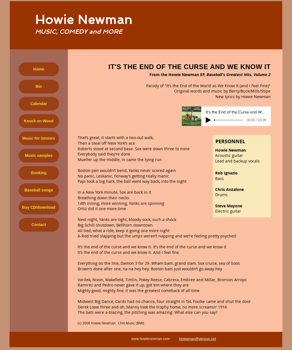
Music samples (39, 155)
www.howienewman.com (150, 339)
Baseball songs (38, 190)
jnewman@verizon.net (198, 339)
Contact (38, 224)
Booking (38, 173)
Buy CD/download (38, 207)
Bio (39, 86)
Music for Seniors (38, 138)
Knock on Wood (38, 121)
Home (38, 69)
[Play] (208, 120)
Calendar (38, 103)
